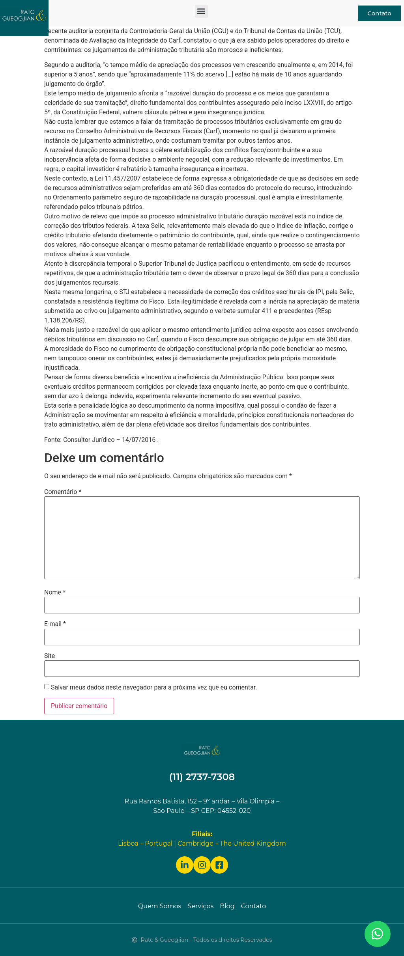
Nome (54, 592)
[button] (201, 11)
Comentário (62, 492)
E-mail (55, 624)
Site (49, 656)
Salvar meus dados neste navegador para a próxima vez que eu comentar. (154, 687)
